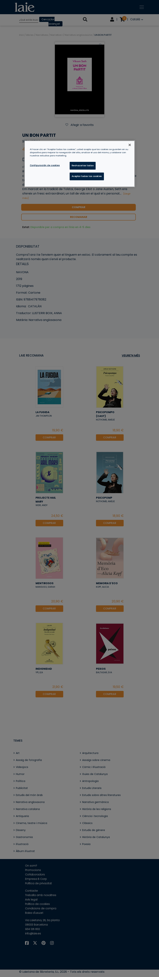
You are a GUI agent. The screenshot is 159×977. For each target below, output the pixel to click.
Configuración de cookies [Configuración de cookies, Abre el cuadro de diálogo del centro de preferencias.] (45, 165)
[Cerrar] (130, 145)
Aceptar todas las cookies (87, 176)
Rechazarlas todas (83, 165)
